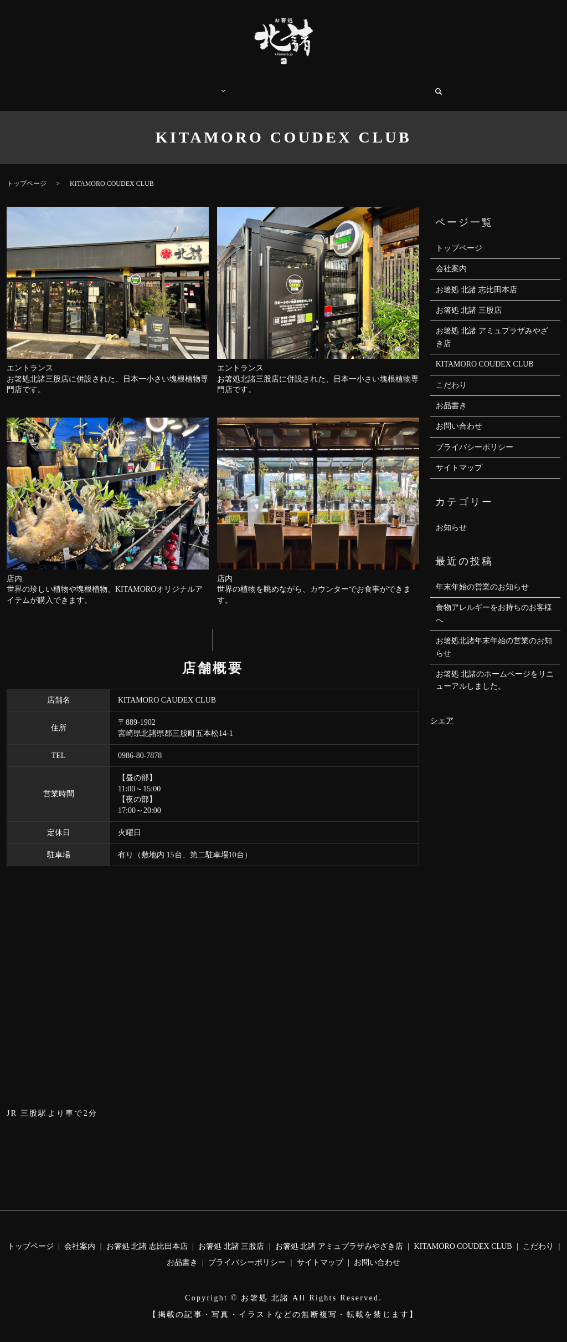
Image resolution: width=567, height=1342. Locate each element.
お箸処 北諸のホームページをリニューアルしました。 (495, 669)
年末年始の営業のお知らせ (482, 576)
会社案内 (348, 86)
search (448, 86)
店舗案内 (199, 86)
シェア (441, 709)
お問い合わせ (406, 86)
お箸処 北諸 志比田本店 (476, 278)
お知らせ (451, 516)
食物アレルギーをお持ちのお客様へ (494, 602)
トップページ (142, 86)
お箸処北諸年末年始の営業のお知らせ (494, 636)
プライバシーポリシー (474, 436)
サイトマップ (459, 457)
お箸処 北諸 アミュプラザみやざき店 (492, 326)
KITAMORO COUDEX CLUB (485, 353)
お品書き (299, 86)
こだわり (249, 86)
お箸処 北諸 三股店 (469, 299)
